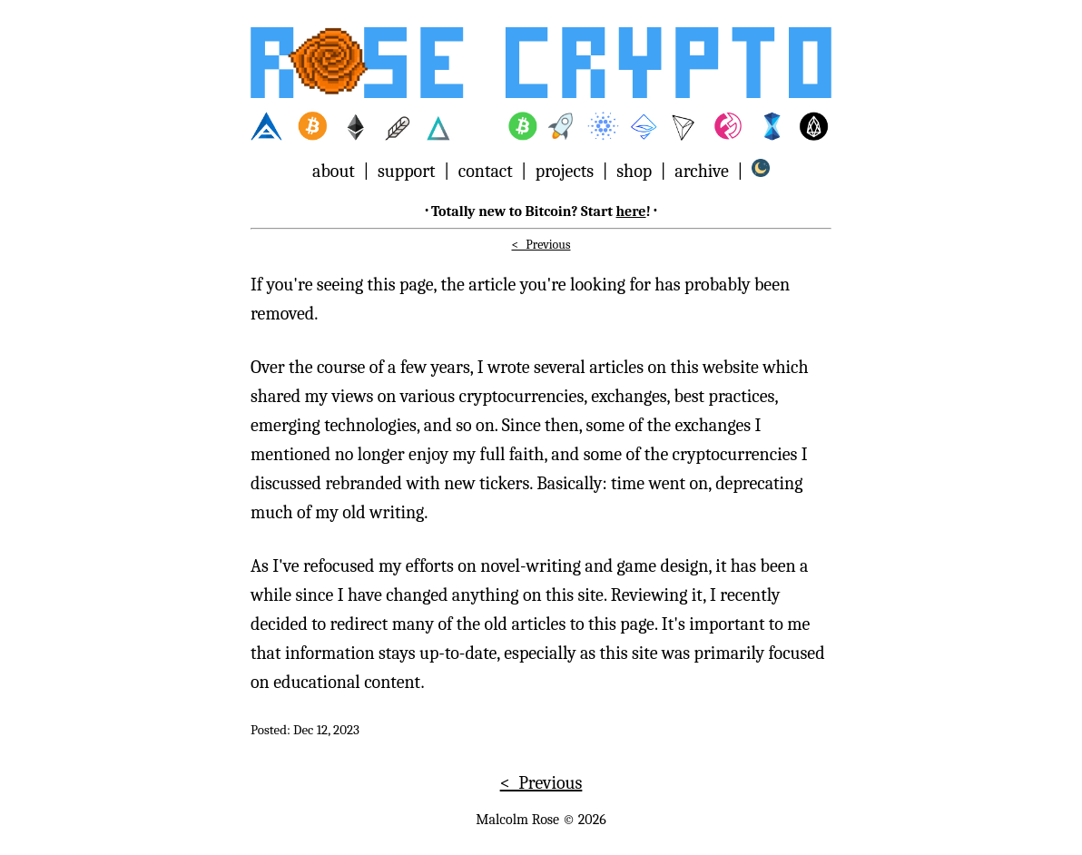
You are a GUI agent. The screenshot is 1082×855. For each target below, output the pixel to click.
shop (634, 171)
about (333, 171)
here (631, 211)
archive (701, 171)
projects (565, 171)
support (407, 171)
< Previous (541, 244)
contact (485, 171)
